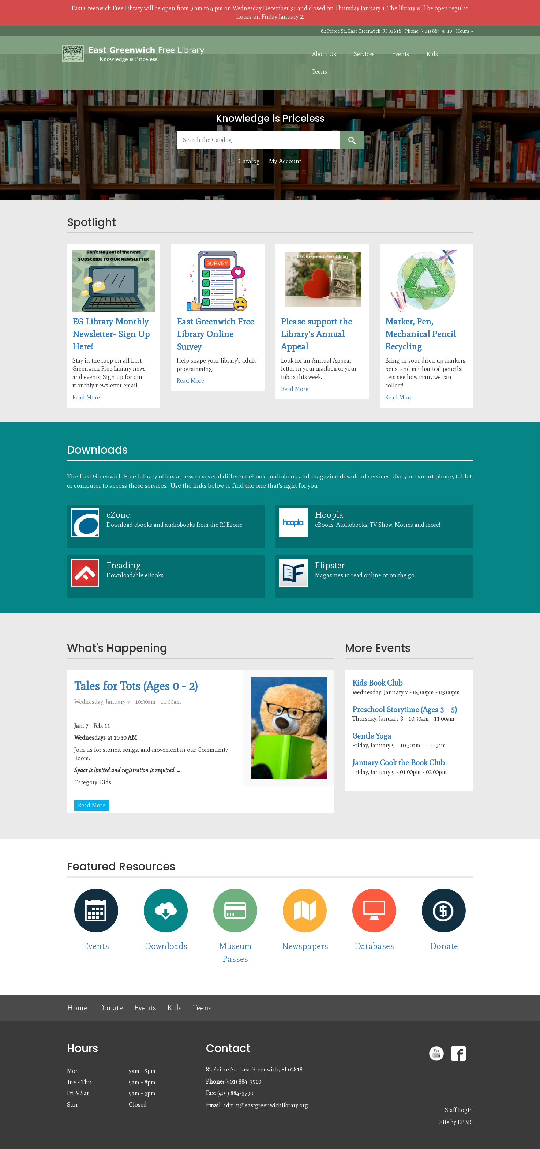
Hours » (464, 31)
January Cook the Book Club (398, 762)
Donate (444, 945)
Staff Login (459, 1110)
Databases (374, 945)
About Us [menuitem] (324, 53)
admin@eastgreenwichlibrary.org (265, 1105)
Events (96, 945)
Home (77, 1007)
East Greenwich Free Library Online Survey (215, 334)
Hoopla (329, 514)
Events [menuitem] (400, 53)
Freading (123, 565)
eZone (118, 514)
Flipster (330, 565)
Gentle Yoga (371, 735)
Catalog (249, 161)
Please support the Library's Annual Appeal (316, 334)
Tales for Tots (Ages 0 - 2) (136, 686)
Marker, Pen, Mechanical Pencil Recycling (420, 334)
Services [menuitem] (364, 53)
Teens (202, 1007)
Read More (86, 397)
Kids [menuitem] (432, 53)
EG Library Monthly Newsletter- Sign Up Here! (111, 334)
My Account (285, 161)
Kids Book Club (377, 682)
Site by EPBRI (456, 1122)
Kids (174, 1007)
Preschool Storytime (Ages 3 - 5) (404, 709)
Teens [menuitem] (319, 71)
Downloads (166, 945)
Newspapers (305, 945)
